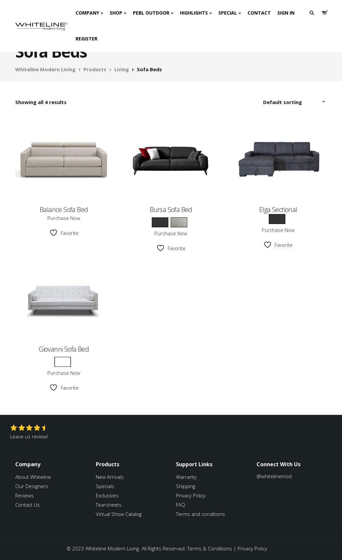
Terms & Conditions (209, 548)
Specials (105, 486)
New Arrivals (110, 477)
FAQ (180, 504)
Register (86, 38)
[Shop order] (295, 102)
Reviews (24, 495)
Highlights (194, 13)
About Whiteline (33, 477)
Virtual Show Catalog (119, 514)
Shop (116, 13)
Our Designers (31, 486)
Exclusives (107, 495)
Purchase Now (63, 218)
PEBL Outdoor (151, 13)
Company (87, 13)
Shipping (185, 486)
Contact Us (27, 504)
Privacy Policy (190, 495)
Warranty (187, 477)
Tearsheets (109, 504)
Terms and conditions (200, 514)
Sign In (286, 13)
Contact (259, 13)
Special (227, 13)
